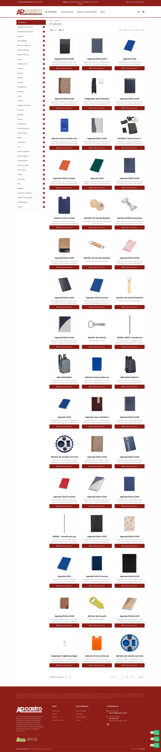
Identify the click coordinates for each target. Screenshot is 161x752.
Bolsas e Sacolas (31, 50)
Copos (31, 96)
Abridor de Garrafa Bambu (97, 218)
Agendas (31, 36)
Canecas (31, 73)
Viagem (31, 207)
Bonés (31, 59)
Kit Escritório (79, 714)
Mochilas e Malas (31, 165)
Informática (31, 142)
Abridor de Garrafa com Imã (64, 457)
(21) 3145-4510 (30, 2)
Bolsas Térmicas (31, 55)
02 (127, 677)
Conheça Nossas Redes (135, 2)
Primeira (113, 677)
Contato (54, 714)
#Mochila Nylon (64, 377)
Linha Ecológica (31, 156)
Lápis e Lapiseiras (31, 152)
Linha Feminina (31, 161)
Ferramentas (31, 124)
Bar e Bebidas (31, 41)
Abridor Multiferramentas (129, 218)
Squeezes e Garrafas (31, 193)
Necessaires (31, 170)
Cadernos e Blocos (81, 717)
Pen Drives (31, 179)
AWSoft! (142, 749)
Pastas (31, 175)
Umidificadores (31, 202)
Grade (53, 30)
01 (123, 677)
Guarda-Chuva (31, 133)
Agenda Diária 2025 (64, 59)
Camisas (31, 69)
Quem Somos (56, 711)
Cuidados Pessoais (31, 105)
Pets (31, 184)
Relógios (31, 188)
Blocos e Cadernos (31, 45)
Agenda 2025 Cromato (64, 178)
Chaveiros (31, 92)
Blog (102, 12)
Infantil (31, 138)
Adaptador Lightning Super (64, 656)
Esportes (31, 115)
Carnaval (31, 82)
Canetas (31, 78)
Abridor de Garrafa (97, 337)
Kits (31, 147)
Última (141, 677)
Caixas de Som (31, 64)
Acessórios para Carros (31, 27)
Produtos (52, 12)
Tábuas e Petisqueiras (31, 198)
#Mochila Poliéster (129, 377)
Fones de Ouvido (31, 128)
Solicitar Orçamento (64, 68)
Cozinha (31, 101)
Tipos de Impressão (57, 720)
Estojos (31, 119)
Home (51, 21)
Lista (61, 30)
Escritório (31, 110)
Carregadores (31, 87)
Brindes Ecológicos (81, 711)
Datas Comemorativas (87, 12)
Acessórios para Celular (31, 32)
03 (132, 677)
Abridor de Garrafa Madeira (97, 258)
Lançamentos (67, 12)
